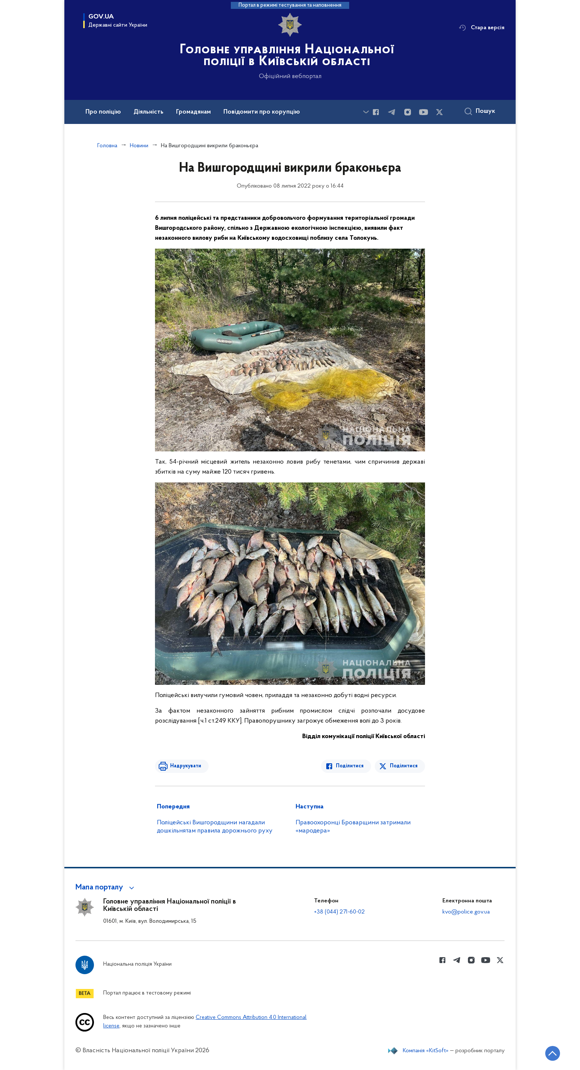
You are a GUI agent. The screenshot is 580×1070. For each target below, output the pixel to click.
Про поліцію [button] (103, 112)
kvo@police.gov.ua (466, 912)
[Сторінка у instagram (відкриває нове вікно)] (407, 112)
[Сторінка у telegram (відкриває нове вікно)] (391, 112)
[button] (105, 887)
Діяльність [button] (148, 112)
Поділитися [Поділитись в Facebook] (350, 766)
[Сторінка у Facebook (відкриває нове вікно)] (375, 112)
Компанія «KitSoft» (426, 1051)
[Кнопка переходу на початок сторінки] (552, 1053)
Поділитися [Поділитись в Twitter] (404, 766)
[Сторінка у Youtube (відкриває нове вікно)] (423, 112)
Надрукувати (185, 766)
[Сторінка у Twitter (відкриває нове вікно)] (439, 112)
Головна (107, 146)
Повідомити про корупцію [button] (261, 112)
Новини (139, 146)
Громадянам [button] (193, 112)
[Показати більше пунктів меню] (365, 112)
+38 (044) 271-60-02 (339, 912)
